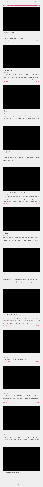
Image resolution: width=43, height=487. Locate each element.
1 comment (7, 40)
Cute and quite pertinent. (12, 472)
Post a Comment (8, 162)
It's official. (7, 432)
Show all (37, 5)
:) (3, 355)
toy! (4, 391)
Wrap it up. (7, 151)
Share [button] (4, 40)
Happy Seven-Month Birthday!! (14, 192)
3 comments (8, 361)
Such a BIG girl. (8, 32)
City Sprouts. (7, 274)
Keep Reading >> (37, 40)
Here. (5, 111)
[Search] (36, 1)
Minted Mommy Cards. (11, 314)
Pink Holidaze (7, 1)
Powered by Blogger (21, 484)
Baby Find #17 (8, 233)
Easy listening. (8, 70)
